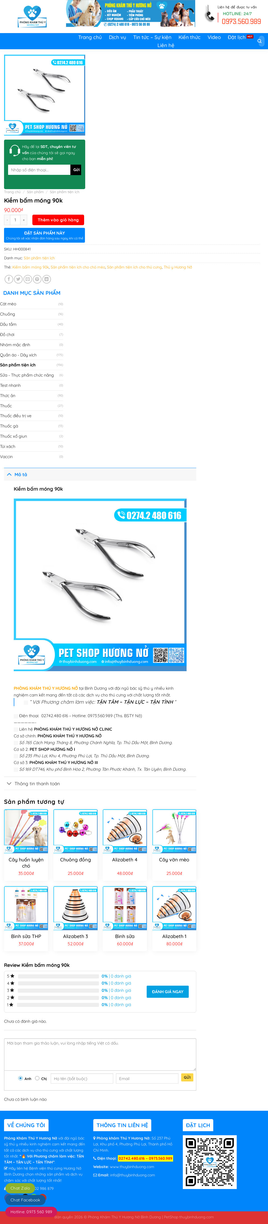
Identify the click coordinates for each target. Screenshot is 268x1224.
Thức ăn (7, 395)
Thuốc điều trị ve (16, 415)
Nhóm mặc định (15, 344)
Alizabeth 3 (75, 936)
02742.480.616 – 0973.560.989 (145, 1158)
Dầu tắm (8, 324)
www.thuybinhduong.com (132, 1166)
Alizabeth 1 (174, 936)
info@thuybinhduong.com (132, 1175)
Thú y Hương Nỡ (178, 267)
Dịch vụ (117, 37)
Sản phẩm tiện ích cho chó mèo (78, 267)
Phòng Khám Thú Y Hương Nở (31, 1138)
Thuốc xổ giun (13, 436)
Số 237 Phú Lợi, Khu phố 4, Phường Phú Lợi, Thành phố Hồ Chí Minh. (132, 1144)
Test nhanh (10, 385)
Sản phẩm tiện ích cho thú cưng (134, 267)
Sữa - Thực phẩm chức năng (27, 375)
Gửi (187, 1077)
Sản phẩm (35, 192)
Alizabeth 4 (125, 860)
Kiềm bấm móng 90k (30, 267)
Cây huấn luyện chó (26, 863)
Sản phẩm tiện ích (64, 192)
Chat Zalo (20, 1188)
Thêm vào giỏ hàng (58, 219)
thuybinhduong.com (196, 1217)
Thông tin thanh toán (32, 783)
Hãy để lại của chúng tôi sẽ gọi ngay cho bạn (49, 152)
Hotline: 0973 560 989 (31, 1211)
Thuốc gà (9, 426)
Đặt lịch (237, 37)
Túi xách (7, 446)
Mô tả (15, 473)
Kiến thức (189, 37)
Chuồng (7, 314)
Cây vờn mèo (174, 860)
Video (214, 37)
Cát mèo (8, 303)
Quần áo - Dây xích (18, 355)
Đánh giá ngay (167, 991)
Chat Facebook (25, 1199)
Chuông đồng (75, 860)
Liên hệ (165, 45)
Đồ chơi (7, 334)
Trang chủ (90, 37)
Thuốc (6, 405)
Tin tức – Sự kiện (152, 37)
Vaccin (6, 456)
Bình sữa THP (26, 936)
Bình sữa (125, 936)
